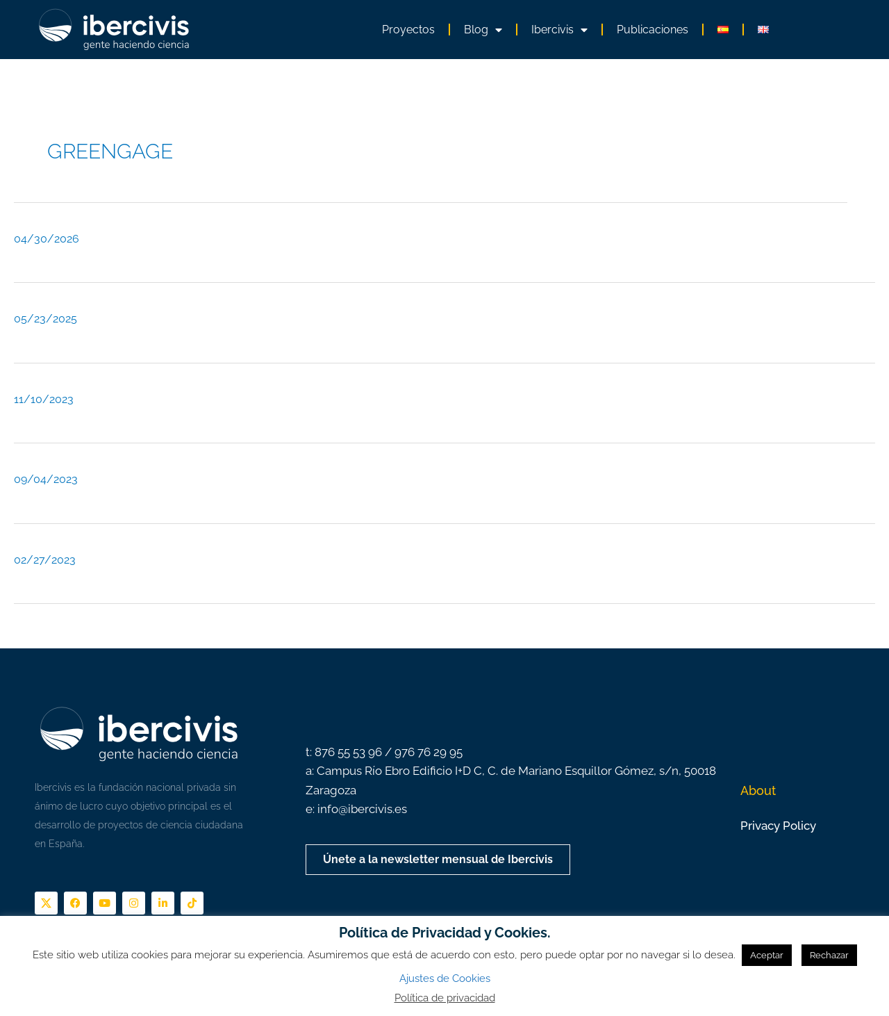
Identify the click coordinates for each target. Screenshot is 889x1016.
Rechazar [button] (829, 955)
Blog (483, 29)
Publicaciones (652, 29)
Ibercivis (559, 29)
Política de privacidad (444, 998)
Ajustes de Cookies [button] (444, 978)
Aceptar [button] (766, 955)
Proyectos (408, 29)
